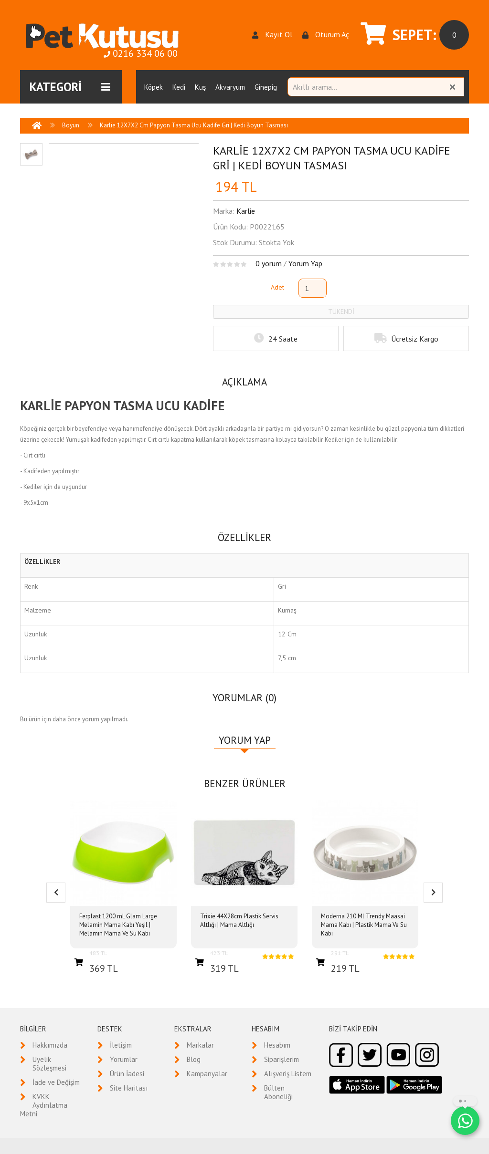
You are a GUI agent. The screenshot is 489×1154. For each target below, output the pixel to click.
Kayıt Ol (272, 34)
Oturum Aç (325, 34)
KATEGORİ (70, 86)
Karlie (245, 211)
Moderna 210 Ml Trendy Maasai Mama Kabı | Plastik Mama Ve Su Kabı (364, 924)
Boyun (70, 125)
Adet (277, 287)
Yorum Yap (305, 263)
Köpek (153, 87)
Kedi (178, 87)
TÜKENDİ (341, 311)
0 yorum (268, 263)
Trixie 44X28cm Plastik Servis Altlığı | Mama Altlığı (239, 920)
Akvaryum (230, 87)
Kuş (200, 87)
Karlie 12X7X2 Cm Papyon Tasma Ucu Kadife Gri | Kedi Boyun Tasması (194, 125)
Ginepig (266, 87)
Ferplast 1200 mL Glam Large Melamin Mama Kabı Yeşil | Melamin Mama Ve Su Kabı (118, 924)
